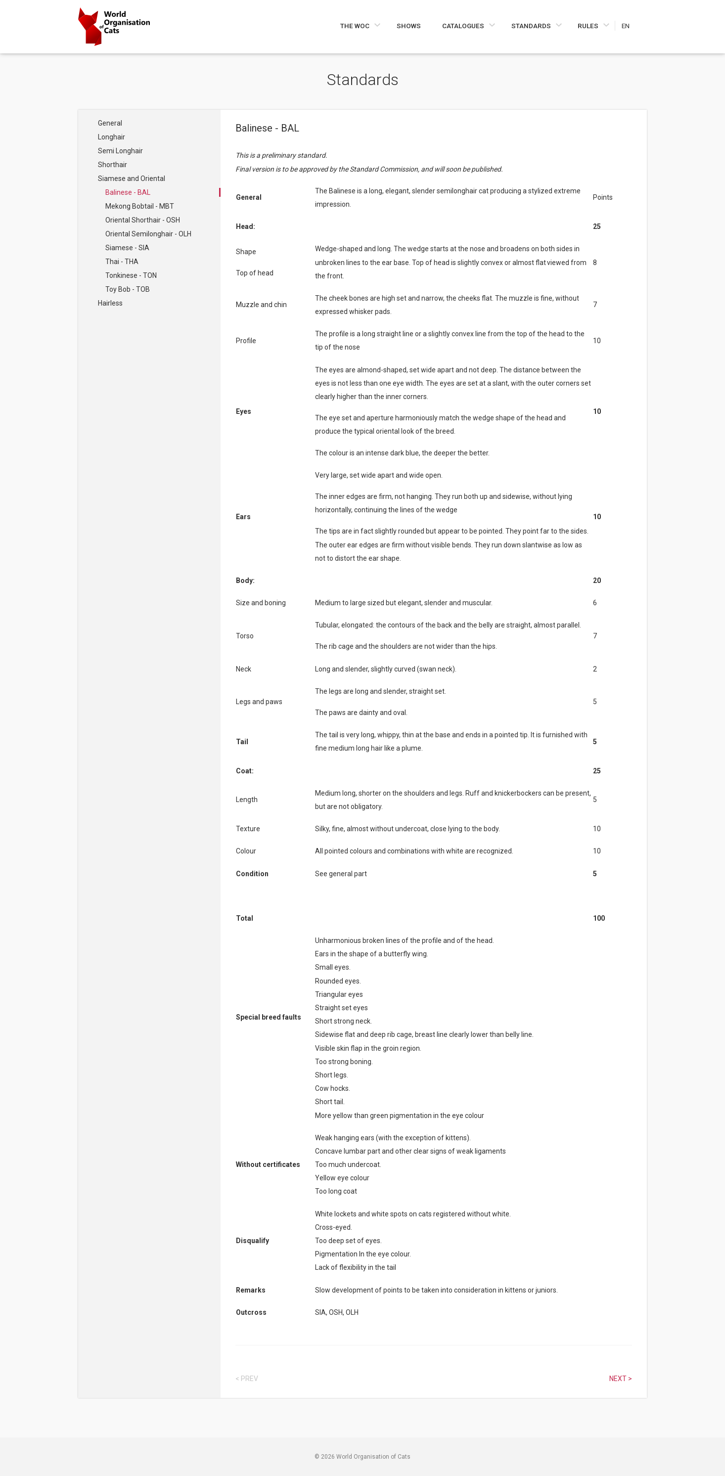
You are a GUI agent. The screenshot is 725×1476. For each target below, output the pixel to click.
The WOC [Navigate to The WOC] (355, 26)
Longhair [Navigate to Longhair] (111, 137)
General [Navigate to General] (110, 123)
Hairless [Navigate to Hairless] (110, 303)
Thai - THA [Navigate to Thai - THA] (121, 262)
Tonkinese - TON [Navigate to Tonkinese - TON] (131, 275)
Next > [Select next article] (620, 1379)
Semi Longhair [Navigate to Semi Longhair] (120, 151)
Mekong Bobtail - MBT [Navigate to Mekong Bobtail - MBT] (139, 206)
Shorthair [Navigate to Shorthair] (112, 165)
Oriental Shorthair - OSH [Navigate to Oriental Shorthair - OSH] (142, 220)
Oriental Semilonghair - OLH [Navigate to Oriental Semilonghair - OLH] (148, 234)
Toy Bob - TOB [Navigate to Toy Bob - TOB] (127, 289)
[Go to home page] (114, 26)
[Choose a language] (631, 25)
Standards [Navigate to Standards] (531, 26)
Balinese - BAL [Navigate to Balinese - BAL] (127, 192)
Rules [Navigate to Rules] (589, 26)
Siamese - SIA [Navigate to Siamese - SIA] (127, 248)
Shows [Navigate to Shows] (409, 26)
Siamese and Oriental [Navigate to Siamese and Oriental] (131, 178)
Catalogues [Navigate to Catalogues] (464, 26)
